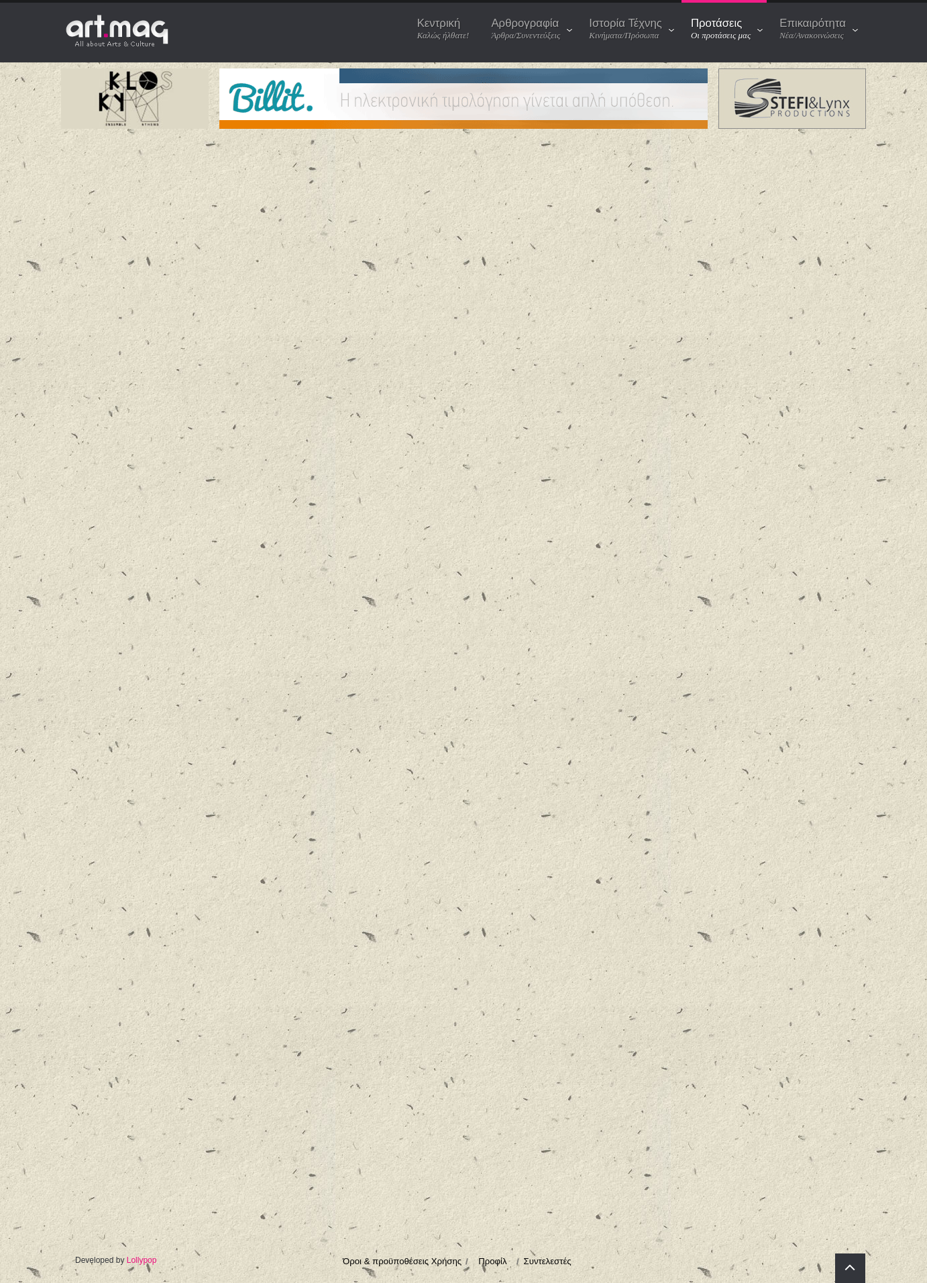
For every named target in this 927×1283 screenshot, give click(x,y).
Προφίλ (492, 1261)
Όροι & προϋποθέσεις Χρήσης (402, 1261)
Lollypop (142, 1260)
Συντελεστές (547, 1261)
